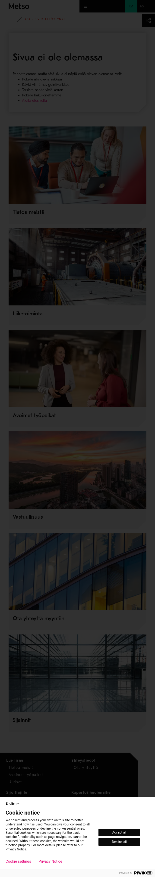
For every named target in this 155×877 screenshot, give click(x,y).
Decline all (119, 842)
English (13, 803)
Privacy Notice (50, 861)
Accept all (119, 832)
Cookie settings (18, 861)
